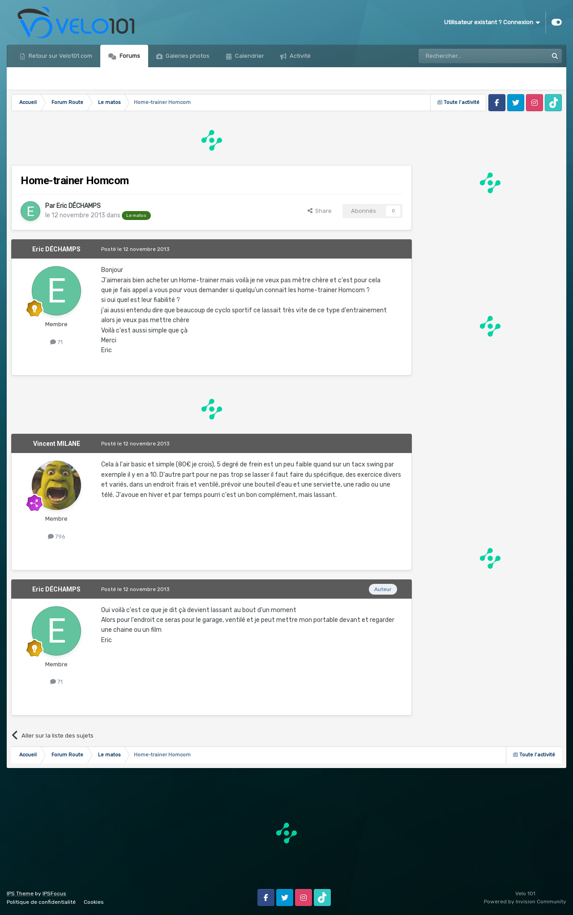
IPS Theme (20, 893)
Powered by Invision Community (525, 901)
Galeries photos (187, 55)
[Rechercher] (464, 56)
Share (320, 210)
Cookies (94, 902)
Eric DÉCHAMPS (78, 206)
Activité (299, 55)
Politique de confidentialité (41, 902)
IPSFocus (54, 893)
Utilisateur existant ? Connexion (492, 22)
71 (56, 342)
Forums (129, 55)
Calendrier (249, 55)
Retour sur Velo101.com (59, 55)
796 (56, 536)
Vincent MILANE (56, 443)
